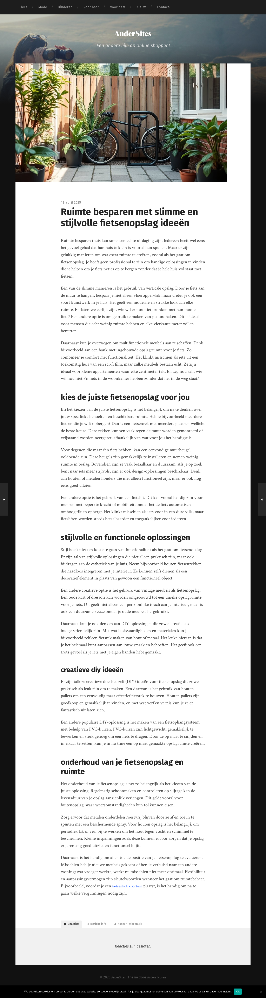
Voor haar (91, 7)
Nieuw (141, 7)
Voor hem (117, 7)
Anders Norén (157, 985)
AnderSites (133, 35)
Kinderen (65, 7)
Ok (238, 991)
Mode (42, 7)
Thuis (23, 7)
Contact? (163, 7)
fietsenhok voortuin (130, 890)
